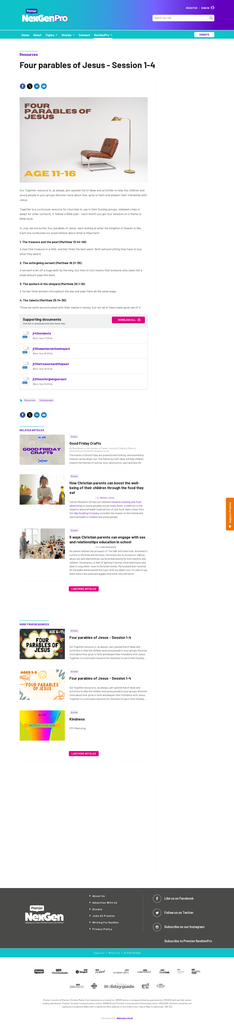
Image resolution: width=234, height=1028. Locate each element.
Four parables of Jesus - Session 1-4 (100, 637)
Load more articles (83, 588)
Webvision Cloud (125, 1018)
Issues (74, 436)
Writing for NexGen (105, 922)
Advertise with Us (104, 902)
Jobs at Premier (103, 915)
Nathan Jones (107, 497)
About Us (98, 895)
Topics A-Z (98, 952)
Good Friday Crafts (85, 443)
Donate (97, 909)
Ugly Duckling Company (86, 513)
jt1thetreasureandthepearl (51, 364)
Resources (29, 54)
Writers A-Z (114, 952)
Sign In (205, 8)
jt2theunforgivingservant (50, 379)
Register (191, 8)
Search (211, 18)
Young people (46, 400)
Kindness (77, 719)
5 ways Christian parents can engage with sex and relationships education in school (107, 539)
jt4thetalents (42, 333)
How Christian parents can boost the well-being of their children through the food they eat (106, 488)
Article (74, 476)
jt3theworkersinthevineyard (51, 348)
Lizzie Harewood (107, 546)
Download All (127, 319)
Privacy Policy (102, 929)
